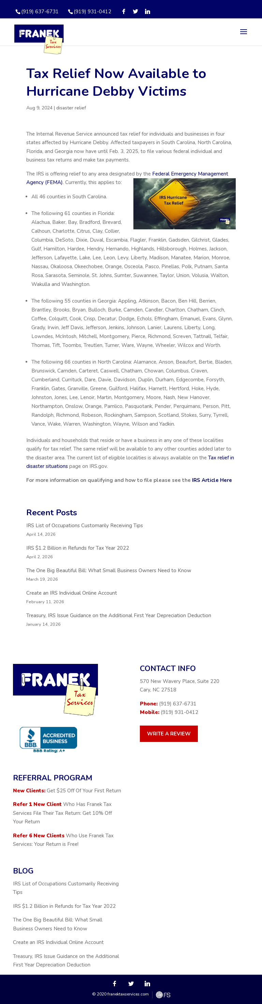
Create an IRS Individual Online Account (71, 593)
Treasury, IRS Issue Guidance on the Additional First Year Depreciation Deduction (118, 615)
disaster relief (71, 108)
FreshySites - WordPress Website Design (163, 994)
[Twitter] (135, 11)
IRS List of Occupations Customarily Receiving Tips (84, 525)
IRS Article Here (212, 480)
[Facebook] (123, 11)
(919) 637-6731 (177, 703)
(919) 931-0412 (92, 11)
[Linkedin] (147, 11)
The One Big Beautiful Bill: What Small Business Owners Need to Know (108, 570)
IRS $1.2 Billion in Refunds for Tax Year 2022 (77, 548)
